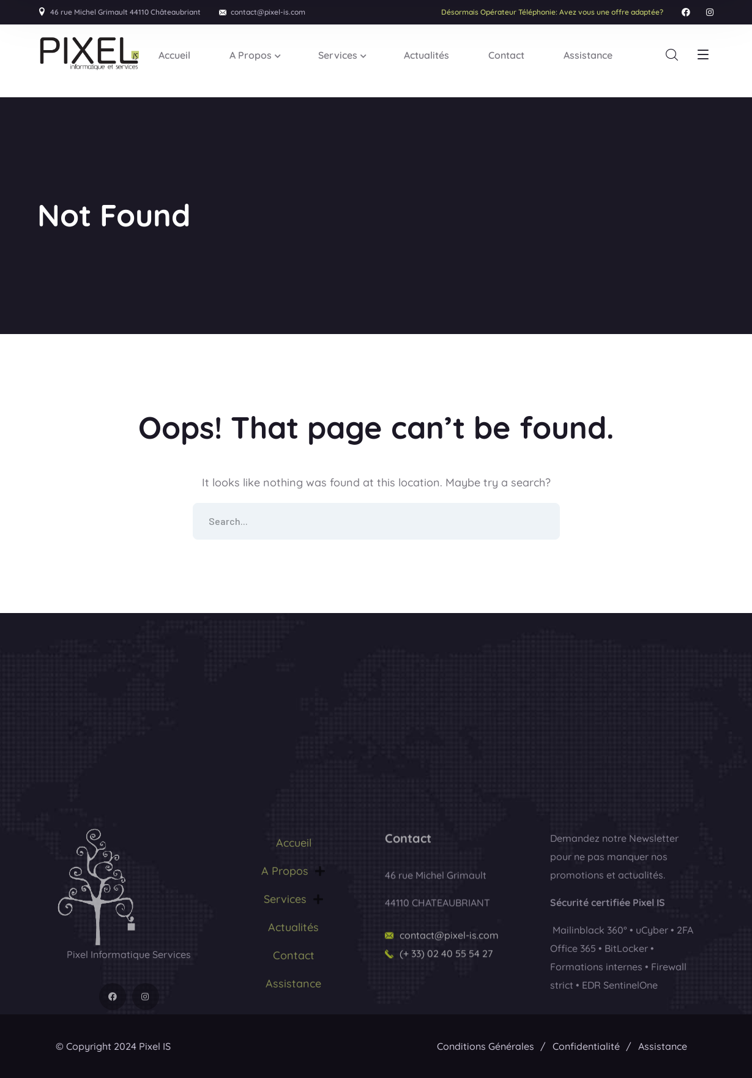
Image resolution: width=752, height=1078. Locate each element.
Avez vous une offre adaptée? (552, 12)
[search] (672, 55)
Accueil (293, 921)
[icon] (686, 12)
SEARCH (541, 521)
